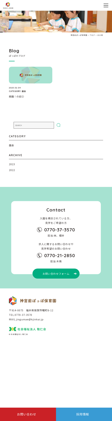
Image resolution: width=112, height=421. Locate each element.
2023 (12, 164)
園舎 (11, 145)
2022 (12, 170)
